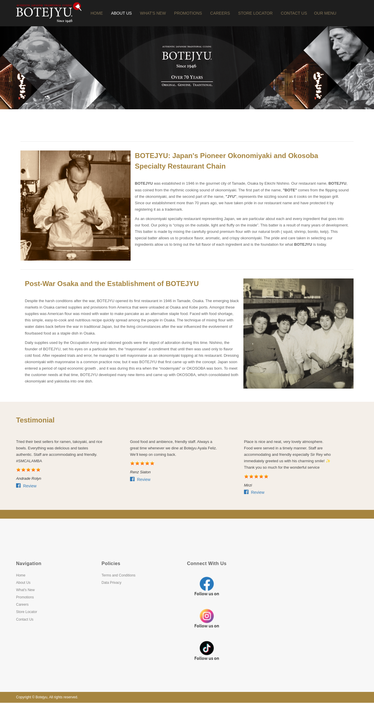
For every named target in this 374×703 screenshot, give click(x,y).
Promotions (188, 13)
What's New (153, 13)
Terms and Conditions (119, 575)
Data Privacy (112, 583)
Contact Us (294, 13)
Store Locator (255, 13)
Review (26, 486)
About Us (121, 13)
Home (97, 13)
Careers (220, 13)
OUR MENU (325, 13)
